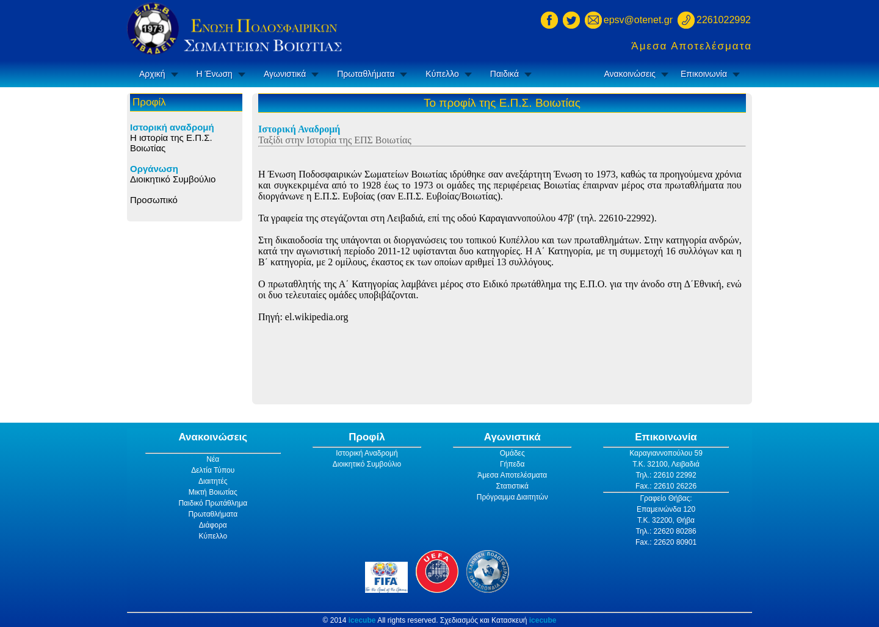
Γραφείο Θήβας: (666, 498)
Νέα (212, 459)
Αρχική (152, 74)
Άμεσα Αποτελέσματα (691, 46)
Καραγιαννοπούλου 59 (666, 453)
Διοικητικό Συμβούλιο (172, 179)
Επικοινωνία (704, 74)
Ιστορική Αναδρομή (366, 453)
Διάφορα (213, 525)
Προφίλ (367, 437)
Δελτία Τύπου (212, 470)
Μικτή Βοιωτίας (213, 492)
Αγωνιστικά (285, 74)
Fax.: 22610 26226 (665, 486)
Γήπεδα (512, 464)
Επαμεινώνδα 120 (666, 509)
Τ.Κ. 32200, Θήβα (666, 520)
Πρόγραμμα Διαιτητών (512, 497)
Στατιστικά (512, 486)
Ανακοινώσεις (630, 74)
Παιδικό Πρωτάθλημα (212, 503)
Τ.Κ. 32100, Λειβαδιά (666, 464)
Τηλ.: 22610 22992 (665, 475)
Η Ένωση (215, 74)
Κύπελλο (441, 74)
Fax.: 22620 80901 (665, 542)
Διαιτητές (213, 481)
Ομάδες (512, 453)
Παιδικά (504, 74)
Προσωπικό (154, 200)
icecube (362, 620)
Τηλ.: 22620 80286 (665, 531)
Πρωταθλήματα (365, 74)
